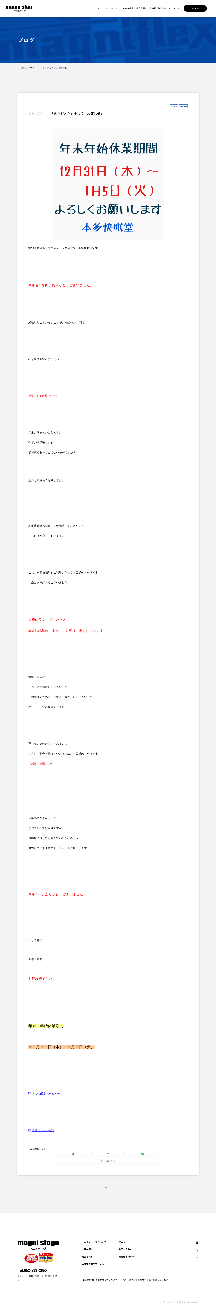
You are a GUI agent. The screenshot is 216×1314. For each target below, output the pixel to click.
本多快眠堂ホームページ (45, 1093)
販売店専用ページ (127, 1256)
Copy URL (108, 1160)
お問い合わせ (125, 1249)
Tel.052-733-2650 (32, 1270)
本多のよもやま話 (41, 1130)
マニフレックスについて (108, 8)
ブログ (176, 8)
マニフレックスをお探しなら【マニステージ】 (20, 8)
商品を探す (141, 8)
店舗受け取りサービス (160, 8)
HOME (22, 67)
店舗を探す (128, 8)
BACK (108, 1187)
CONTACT (195, 8)
